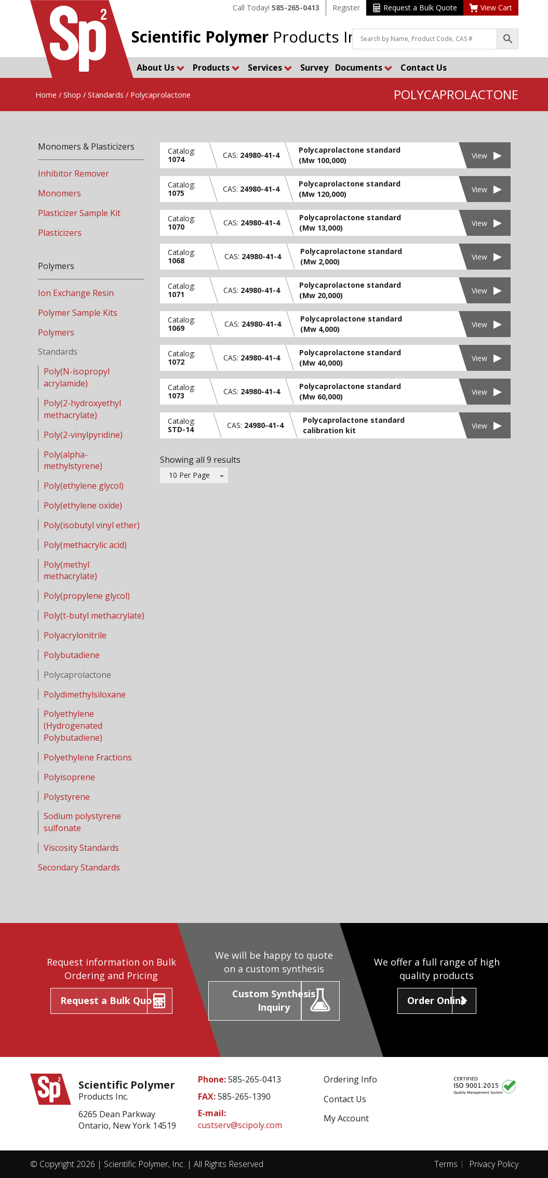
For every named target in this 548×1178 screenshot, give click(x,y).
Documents (364, 67)
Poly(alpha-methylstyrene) (73, 460)
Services (270, 67)
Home (46, 94)
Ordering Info (350, 1079)
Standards (106, 94)
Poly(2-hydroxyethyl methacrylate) (82, 409)
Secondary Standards (79, 867)
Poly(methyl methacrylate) (70, 570)
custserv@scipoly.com (240, 1125)
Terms (446, 1164)
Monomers (59, 193)
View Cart (491, 7)
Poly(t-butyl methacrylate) (94, 615)
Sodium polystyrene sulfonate (82, 822)
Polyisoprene (69, 777)
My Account (346, 1118)
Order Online (436, 1000)
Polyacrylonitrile (75, 635)
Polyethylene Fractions (88, 757)
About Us (161, 67)
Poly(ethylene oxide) (83, 505)
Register (346, 7)
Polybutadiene (72, 655)
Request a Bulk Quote (414, 7)
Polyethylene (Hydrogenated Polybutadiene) (73, 725)
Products (216, 67)
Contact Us (423, 67)
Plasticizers (60, 232)
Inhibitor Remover (73, 173)
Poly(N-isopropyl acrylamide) (77, 377)
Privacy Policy (493, 1164)
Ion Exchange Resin (76, 293)
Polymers (56, 332)
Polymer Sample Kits (77, 312)
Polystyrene (67, 796)
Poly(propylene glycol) (87, 595)
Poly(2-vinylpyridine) (83, 434)
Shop (72, 94)
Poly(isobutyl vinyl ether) (92, 525)
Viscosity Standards (81, 847)
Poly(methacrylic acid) (85, 545)
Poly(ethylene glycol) (84, 485)
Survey (314, 67)
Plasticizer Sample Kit (79, 213)
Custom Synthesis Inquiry (273, 1000)
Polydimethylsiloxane (85, 694)
